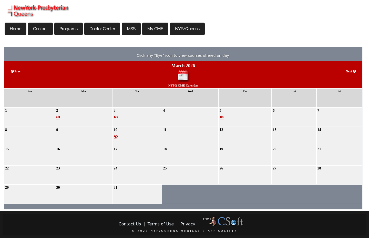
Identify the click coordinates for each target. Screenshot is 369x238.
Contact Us (130, 224)
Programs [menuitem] (68, 28)
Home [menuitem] (15, 28)
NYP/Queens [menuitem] (187, 28)
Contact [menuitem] (40, 28)
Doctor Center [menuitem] (102, 28)
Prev (16, 71)
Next (351, 71)
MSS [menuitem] (131, 28)
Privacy (187, 224)
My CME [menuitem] (155, 28)
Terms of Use (161, 224)
